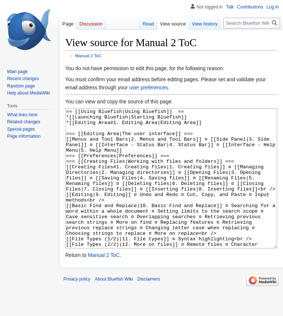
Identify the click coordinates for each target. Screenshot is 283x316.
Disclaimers (148, 306)
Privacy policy (76, 306)
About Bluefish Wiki (114, 306)
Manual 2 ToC (88, 55)
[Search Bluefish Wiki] (251, 23)
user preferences (148, 87)
